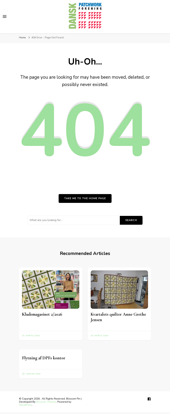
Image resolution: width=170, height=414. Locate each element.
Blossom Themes (46, 402)
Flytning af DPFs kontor (43, 358)
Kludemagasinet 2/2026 (42, 314)
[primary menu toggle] (4, 16)
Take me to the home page (85, 198)
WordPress (25, 405)
